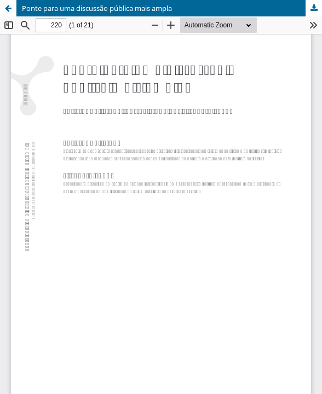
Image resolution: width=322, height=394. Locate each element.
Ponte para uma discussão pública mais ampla (97, 8)
